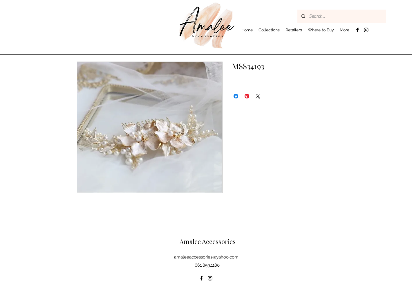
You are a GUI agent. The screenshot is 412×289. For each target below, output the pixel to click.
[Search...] (341, 16)
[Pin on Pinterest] (246, 96)
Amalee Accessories (208, 241)
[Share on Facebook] (235, 96)
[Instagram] (366, 30)
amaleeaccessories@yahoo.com (206, 257)
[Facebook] (357, 30)
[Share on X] (257, 96)
